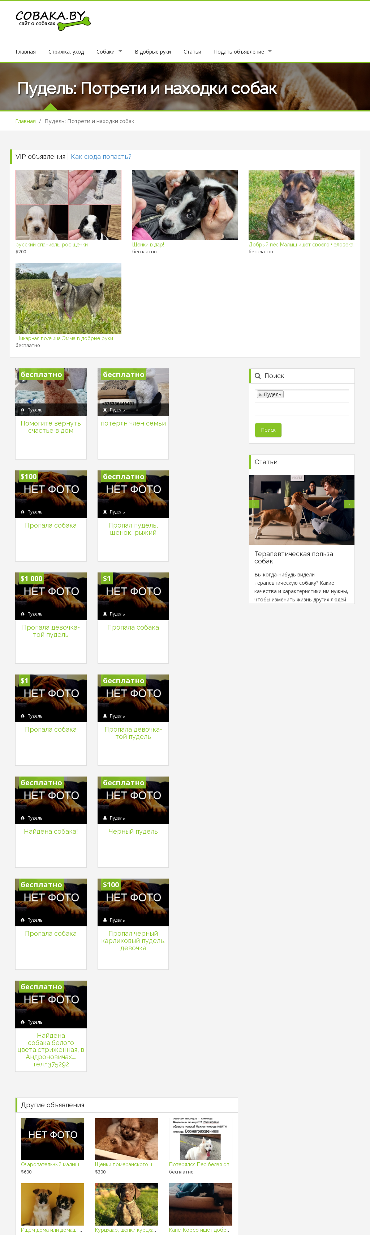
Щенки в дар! (148, 245)
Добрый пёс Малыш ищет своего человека (301, 245)
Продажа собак (333, 1223)
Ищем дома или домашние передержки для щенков (84, 1011)
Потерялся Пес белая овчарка (206, 946)
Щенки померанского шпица (130, 946)
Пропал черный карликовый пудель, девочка (204, 725)
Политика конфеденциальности (312, 1214)
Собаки (105, 51)
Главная (26, 51)
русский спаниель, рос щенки (52, 245)
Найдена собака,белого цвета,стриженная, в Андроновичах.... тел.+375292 (48, 831)
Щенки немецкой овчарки (52, 1076)
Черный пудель (48, 718)
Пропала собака (204, 420)
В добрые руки (153, 51)
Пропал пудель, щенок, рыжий (48, 523)
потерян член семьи (126, 423)
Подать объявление (239, 51)
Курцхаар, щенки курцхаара (128, 1011)
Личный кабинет (177, 1214)
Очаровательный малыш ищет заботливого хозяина (83, 946)
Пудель (35, 407)
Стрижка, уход (66, 51)
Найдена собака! (204, 618)
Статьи (192, 51)
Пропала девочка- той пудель (126, 523)
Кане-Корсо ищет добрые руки (207, 1011)
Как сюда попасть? (101, 156)
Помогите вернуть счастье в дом (48, 423)
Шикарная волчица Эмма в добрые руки (64, 338)
